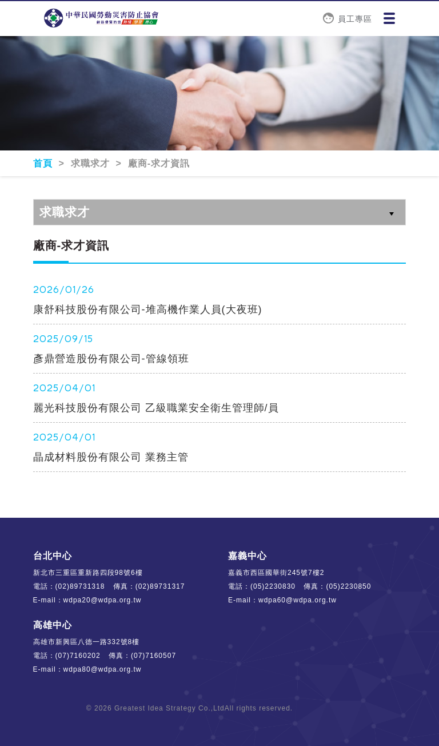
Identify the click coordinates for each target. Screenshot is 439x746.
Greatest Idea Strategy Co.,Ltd (169, 708)
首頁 (44, 163)
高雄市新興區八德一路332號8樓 (86, 642)
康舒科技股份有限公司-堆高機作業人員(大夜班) (147, 309)
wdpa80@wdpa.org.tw (102, 669)
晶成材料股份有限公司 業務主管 (111, 457)
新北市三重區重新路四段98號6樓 (88, 573)
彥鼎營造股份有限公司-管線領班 (111, 358)
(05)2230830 (273, 586)
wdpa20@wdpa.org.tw (102, 600)
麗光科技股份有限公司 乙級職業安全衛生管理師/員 (156, 408)
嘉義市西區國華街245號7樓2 (276, 573)
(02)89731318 (80, 586)
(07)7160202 (78, 656)
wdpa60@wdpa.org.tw (297, 600)
